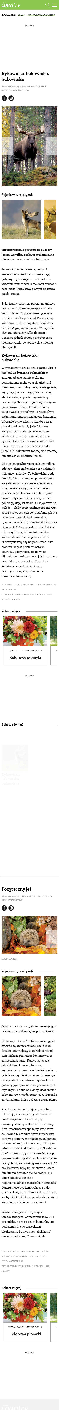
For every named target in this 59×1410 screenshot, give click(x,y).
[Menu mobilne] (54, 4)
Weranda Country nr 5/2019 (25, 650)
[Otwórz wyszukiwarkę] (47, 5)
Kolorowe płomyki (25, 657)
